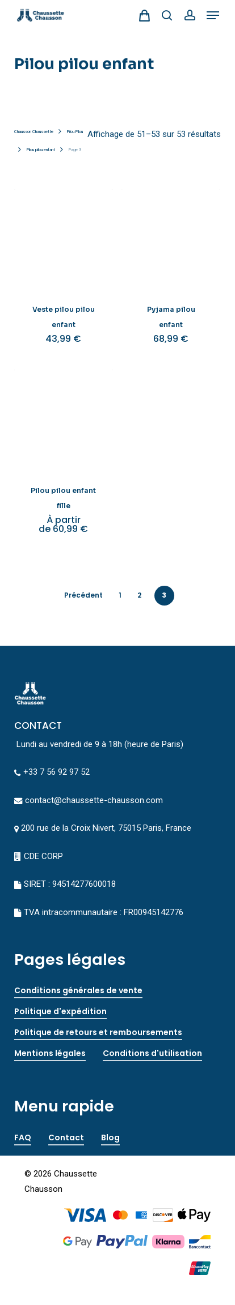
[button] (213, 15)
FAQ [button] (22, 1137)
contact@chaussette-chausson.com (94, 800)
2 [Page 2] (139, 595)
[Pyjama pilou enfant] (170, 238)
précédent (83, 595)
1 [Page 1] (120, 595)
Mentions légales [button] (50, 1053)
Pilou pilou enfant (41, 149)
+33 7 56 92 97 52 (56, 772)
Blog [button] (110, 1137)
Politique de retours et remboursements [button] (98, 1032)
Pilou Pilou (75, 131)
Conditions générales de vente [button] (78, 990)
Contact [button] (66, 1137)
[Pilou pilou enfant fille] (63, 419)
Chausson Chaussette (33, 131)
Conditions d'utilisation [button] (152, 1053)
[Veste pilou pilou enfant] (63, 238)
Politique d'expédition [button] (60, 1011)
